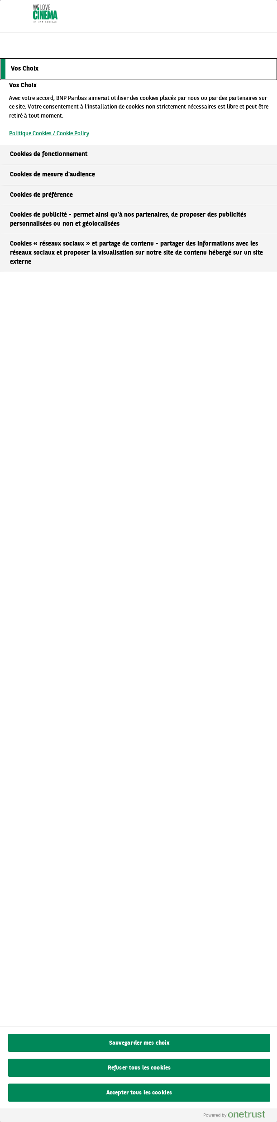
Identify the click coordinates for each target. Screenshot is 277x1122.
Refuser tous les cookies (139, 1068)
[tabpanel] (140, 112)
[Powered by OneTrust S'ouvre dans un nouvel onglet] (238, 1116)
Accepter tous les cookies (139, 1093)
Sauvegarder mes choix (139, 1043)
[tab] (138, 69)
